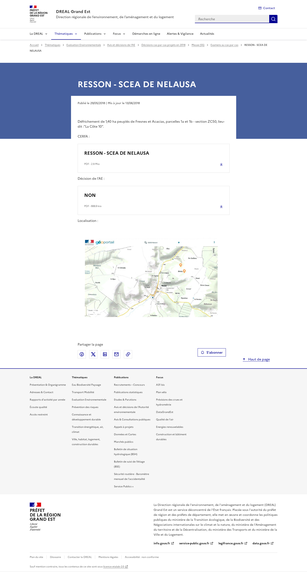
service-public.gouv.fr (194, 543)
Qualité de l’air (164, 419)
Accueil (34, 45)
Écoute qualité (38, 407)
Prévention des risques (85, 407)
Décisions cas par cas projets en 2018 (163, 45)
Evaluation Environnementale (83, 45)
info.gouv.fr (162, 543)
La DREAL (36, 34)
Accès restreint (39, 414)
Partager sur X (93, 354)
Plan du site (36, 557)
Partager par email (116, 354)
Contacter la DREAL (80, 557)
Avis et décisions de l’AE (121, 45)
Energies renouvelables (169, 427)
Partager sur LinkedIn (105, 354)
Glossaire (55, 557)
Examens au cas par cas (224, 45)
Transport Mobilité (83, 392)
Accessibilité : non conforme (142, 557)
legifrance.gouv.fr (230, 543)
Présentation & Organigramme (48, 385)
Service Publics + (124, 486)
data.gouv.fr (261, 543)
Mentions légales (108, 557)
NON (90, 195)
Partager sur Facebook (82, 354)
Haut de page (258, 359)
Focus (117, 34)
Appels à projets (123, 427)
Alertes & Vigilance (180, 34)
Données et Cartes (125, 434)
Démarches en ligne (146, 34)
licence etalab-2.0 (113, 566)
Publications (92, 34)
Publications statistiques (128, 392)
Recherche (273, 19)
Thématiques (64, 34)
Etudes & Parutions (125, 400)
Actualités (207, 34)
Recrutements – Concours (129, 385)
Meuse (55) (198, 45)
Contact (269, 8)
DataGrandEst (164, 412)
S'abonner (212, 352)
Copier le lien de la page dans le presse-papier (128, 354)
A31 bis (160, 385)
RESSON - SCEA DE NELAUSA (116, 153)
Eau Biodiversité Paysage (86, 385)
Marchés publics (123, 442)
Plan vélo (161, 392)
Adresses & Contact (41, 392)
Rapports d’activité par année (47, 400)
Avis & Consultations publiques (132, 419)
